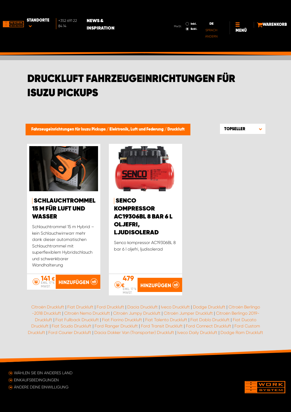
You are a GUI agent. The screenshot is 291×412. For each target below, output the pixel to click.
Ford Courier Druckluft (69, 332)
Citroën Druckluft (47, 307)
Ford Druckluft (110, 307)
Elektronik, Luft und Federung (137, 129)
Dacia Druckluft (142, 307)
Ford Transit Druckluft (162, 326)
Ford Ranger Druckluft (116, 326)
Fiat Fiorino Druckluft (122, 319)
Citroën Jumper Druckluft (188, 313)
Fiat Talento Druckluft (166, 319)
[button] (242, 129)
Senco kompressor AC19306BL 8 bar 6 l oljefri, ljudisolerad (143, 217)
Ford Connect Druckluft (208, 326)
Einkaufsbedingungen (36, 380)
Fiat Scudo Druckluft (72, 326)
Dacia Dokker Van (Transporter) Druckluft (134, 332)
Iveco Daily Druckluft (197, 332)
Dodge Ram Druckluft (242, 332)
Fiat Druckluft (80, 307)
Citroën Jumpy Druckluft (137, 313)
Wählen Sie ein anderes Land (43, 373)
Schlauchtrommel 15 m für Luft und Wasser (63, 209)
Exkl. (174, 13)
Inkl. (174, 8)
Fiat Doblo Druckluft (210, 319)
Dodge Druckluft (209, 307)
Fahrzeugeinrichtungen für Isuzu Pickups (69, 129)
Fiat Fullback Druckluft (77, 319)
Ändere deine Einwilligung (41, 387)
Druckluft (176, 129)
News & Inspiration (123, 9)
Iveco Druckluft (175, 307)
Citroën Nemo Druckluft (87, 313)
